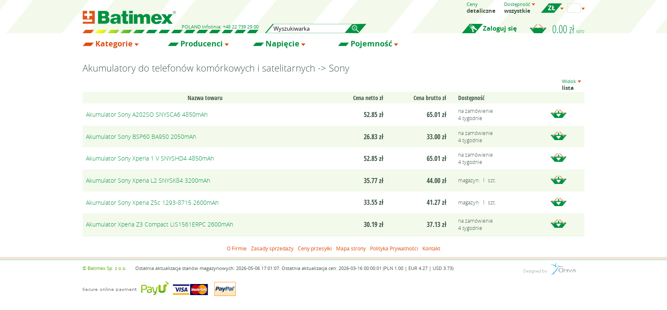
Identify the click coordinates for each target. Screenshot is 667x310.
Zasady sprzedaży (272, 248)
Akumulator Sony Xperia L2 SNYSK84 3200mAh (148, 180)
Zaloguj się (500, 28)
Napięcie (282, 44)
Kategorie (114, 44)
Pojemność (371, 44)
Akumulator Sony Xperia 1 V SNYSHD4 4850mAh (150, 158)
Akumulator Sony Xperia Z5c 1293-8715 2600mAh (152, 202)
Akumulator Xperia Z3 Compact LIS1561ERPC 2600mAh (159, 224)
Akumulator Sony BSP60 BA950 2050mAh (141, 136)
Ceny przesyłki (315, 248)
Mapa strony (351, 248)
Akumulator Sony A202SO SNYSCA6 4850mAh (147, 114)
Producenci (201, 44)
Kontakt (431, 248)
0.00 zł (568, 29)
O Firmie (237, 248)
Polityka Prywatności (394, 248)
